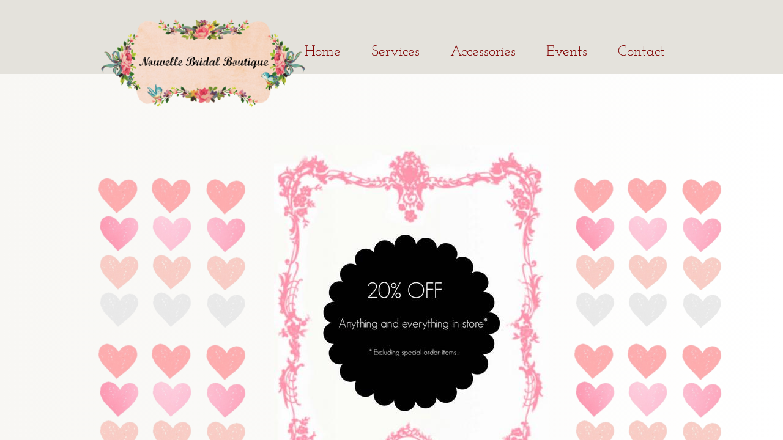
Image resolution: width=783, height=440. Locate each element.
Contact (641, 52)
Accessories (483, 52)
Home (323, 52)
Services (395, 52)
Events (566, 52)
